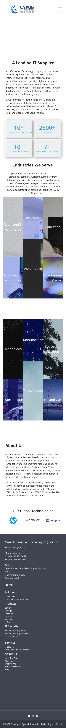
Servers (8, 608)
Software (9, 622)
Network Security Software (16, 633)
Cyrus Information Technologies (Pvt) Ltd (42, 724)
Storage (8, 610)
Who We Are (10, 663)
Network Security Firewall (16, 630)
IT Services (9, 647)
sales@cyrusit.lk (20, 547)
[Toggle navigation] (60, 8)
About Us (9, 661)
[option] (13, 520)
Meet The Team (12, 658)
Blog (7, 669)
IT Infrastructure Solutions (16, 599)
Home (9, 585)
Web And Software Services (17, 649)
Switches (9, 619)
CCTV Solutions (11, 636)
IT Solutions (10, 596)
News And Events (12, 666)
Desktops (9, 613)
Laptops (8, 616)
